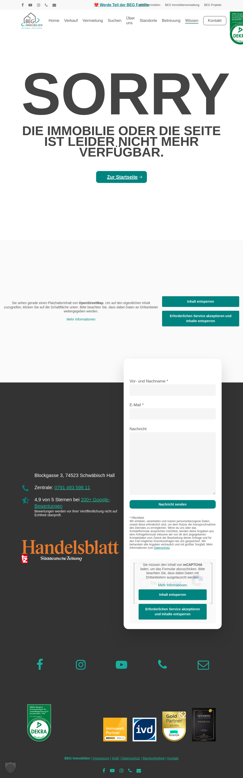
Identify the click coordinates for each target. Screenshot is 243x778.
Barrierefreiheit (153, 758)
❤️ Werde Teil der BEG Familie (121, 5)
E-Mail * (173, 411)
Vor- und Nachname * (173, 387)
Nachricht (173, 462)
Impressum (101, 758)
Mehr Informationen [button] (81, 319)
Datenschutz (162, 547)
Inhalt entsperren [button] (200, 301)
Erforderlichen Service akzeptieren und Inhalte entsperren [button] (200, 318)
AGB (115, 758)
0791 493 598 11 (72, 487)
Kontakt (172, 758)
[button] (10, 767)
